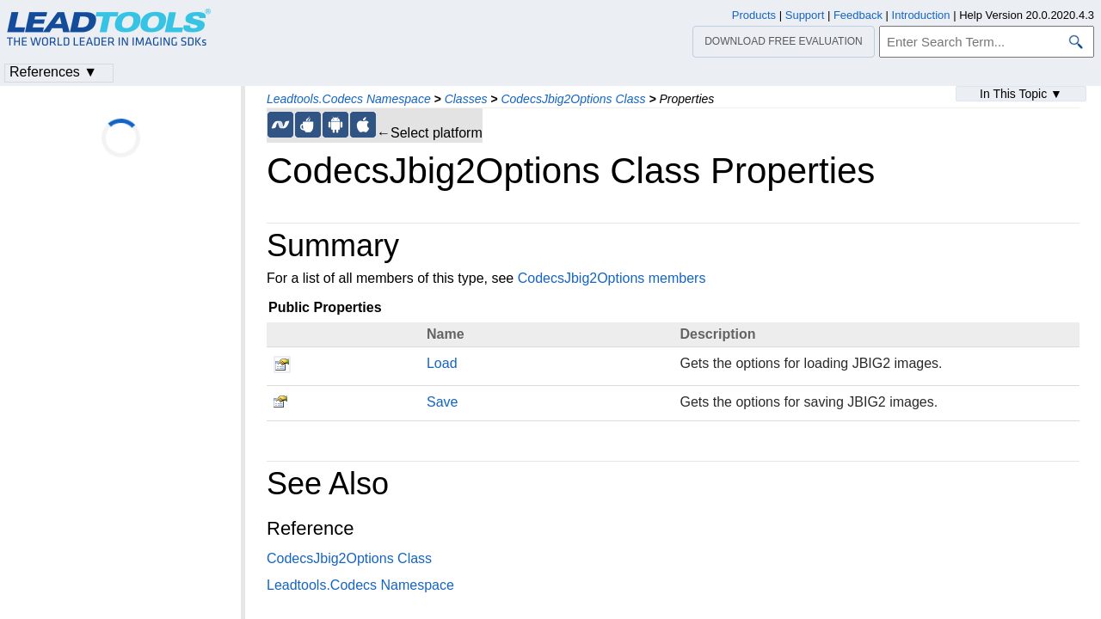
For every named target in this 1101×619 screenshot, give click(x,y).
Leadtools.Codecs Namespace (349, 99)
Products (754, 15)
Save (442, 402)
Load (442, 363)
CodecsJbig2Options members (612, 278)
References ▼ (53, 71)
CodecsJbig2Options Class (573, 99)
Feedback (858, 15)
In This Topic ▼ (1021, 94)
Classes (466, 99)
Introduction (921, 15)
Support (805, 15)
